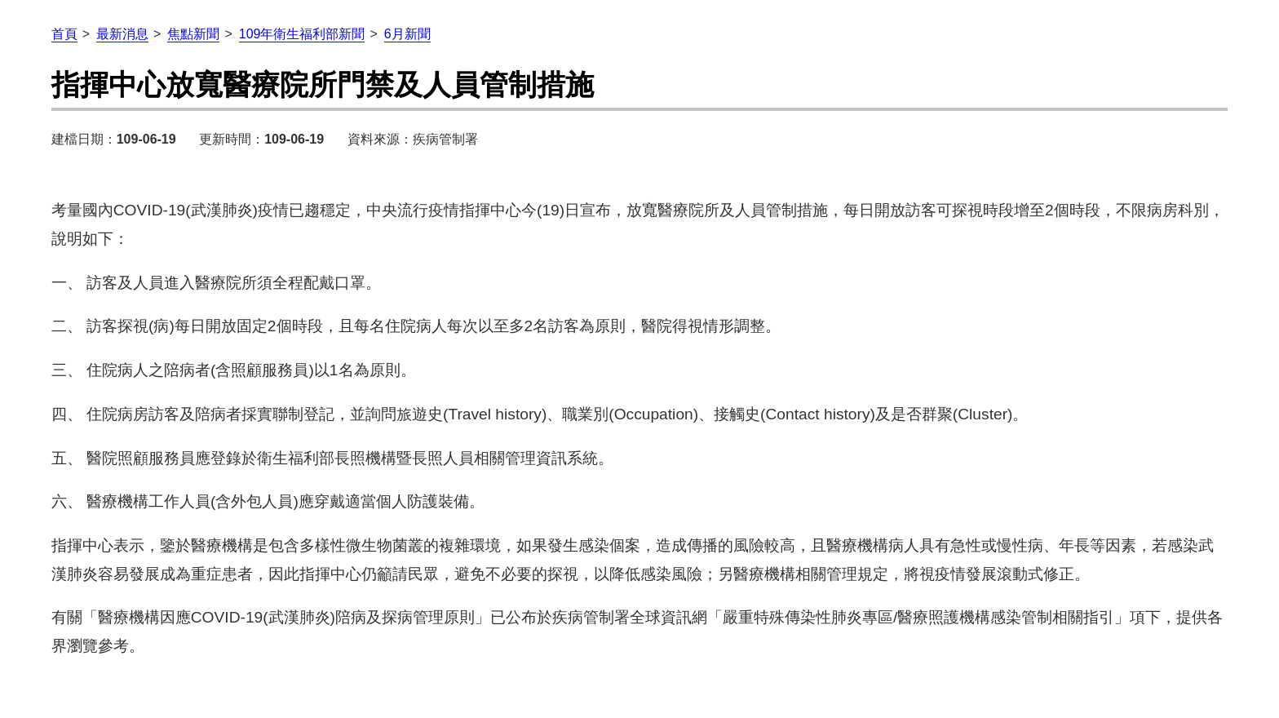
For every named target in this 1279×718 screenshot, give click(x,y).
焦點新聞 (193, 34)
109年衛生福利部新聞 (302, 34)
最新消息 (122, 34)
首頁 (64, 34)
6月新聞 (407, 34)
